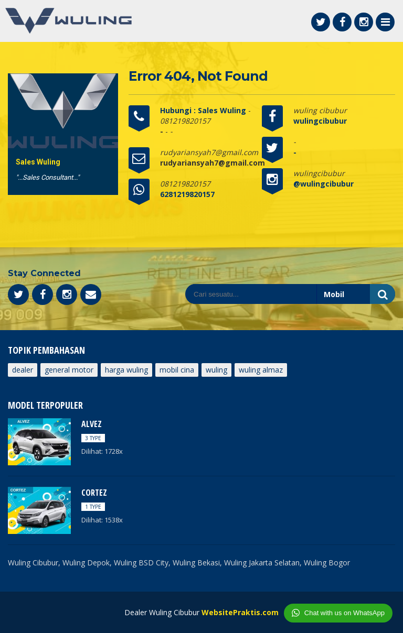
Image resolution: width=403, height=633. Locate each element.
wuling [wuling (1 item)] (216, 370)
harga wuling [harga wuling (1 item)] (126, 370)
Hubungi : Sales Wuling (204, 110)
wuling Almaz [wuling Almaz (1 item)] (261, 370)
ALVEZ (91, 424)
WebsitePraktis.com (240, 612)
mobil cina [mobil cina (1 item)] (177, 370)
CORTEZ (94, 492)
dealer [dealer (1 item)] (22, 370)
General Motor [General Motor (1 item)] (69, 370)
